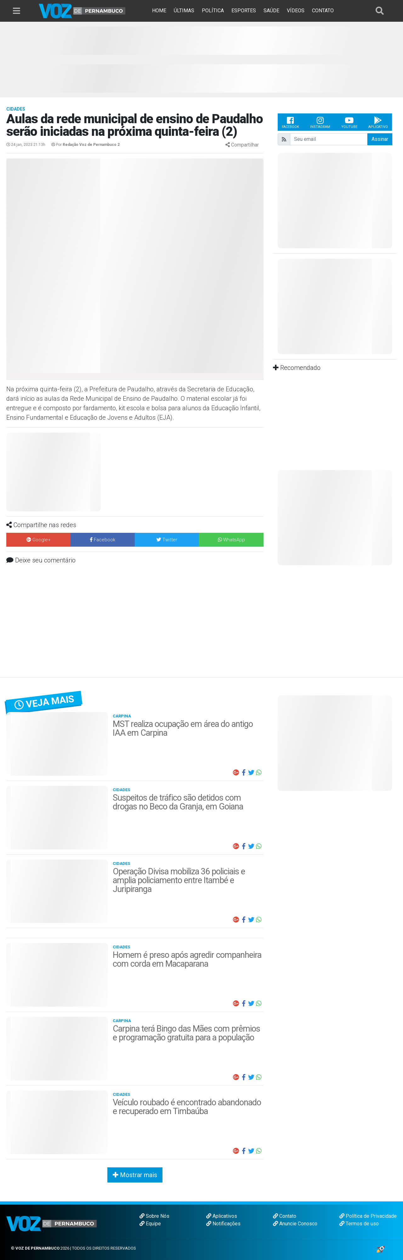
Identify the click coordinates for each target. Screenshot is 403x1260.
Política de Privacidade (368, 1216)
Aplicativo (378, 122)
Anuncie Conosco (295, 1224)
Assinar (380, 139)
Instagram (320, 122)
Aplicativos (221, 1216)
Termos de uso (359, 1224)
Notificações (223, 1224)
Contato (284, 1216)
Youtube (349, 122)
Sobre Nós (154, 1216)
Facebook (290, 122)
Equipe (150, 1224)
